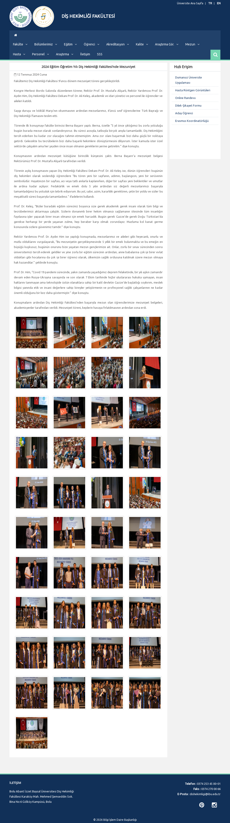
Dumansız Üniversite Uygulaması (188, 83)
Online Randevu (185, 101)
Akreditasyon (117, 47)
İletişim (85, 57)
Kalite (142, 47)
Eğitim (70, 47)
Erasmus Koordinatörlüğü (192, 124)
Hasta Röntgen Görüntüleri (192, 93)
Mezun (192, 47)
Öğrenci (91, 47)
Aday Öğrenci (184, 116)
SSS (99, 57)
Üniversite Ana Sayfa (192, 3)
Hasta (19, 57)
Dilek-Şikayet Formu (188, 108)
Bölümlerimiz (45, 47)
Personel (40, 57)
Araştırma (64, 57)
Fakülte (20, 47)
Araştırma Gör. (166, 47)
